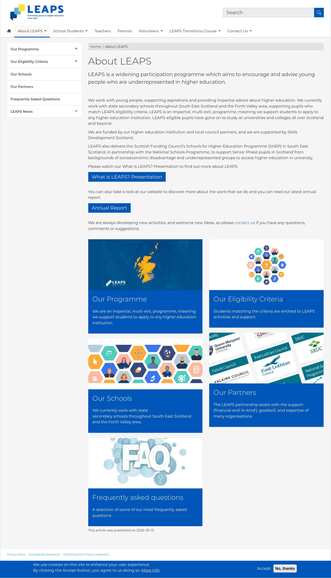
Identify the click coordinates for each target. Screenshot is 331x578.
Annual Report (109, 208)
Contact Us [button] (238, 31)
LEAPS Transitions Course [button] (194, 31)
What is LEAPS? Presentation (127, 177)
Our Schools (21, 74)
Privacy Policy (16, 554)
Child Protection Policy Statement (86, 554)
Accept (264, 570)
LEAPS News (22, 111)
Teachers (102, 31)
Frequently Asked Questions (35, 99)
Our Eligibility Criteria (29, 61)
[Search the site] (268, 12)
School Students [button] (68, 31)
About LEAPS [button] (30, 31)
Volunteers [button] (149, 31)
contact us (245, 222)
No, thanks (285, 570)
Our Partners (22, 87)
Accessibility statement (44, 554)
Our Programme (25, 49)
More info (150, 572)
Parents (125, 31)
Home (95, 46)
